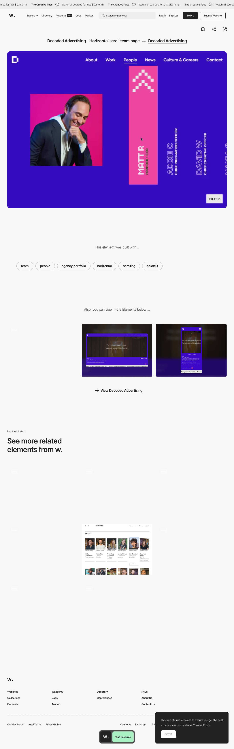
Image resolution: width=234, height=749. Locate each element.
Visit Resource (123, 736)
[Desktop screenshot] (117, 350)
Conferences (104, 697)
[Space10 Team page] (117, 549)
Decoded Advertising (167, 41)
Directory (46, 15)
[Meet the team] (191, 550)
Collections (13, 697)
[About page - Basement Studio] (191, 491)
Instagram (140, 724)
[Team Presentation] (42, 491)
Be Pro (190, 15)
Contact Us (148, 704)
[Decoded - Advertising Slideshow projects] (42, 349)
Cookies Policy (15, 724)
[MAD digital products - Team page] (42, 608)
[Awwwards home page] (105, 736)
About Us (146, 697)
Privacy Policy (53, 724)
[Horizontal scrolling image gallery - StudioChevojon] (42, 549)
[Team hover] (117, 491)
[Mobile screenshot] (191, 350)
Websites (12, 691)
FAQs (144, 691)
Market (89, 15)
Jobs (78, 15)
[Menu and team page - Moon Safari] (117, 608)
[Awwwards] (12, 15)
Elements (12, 704)
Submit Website (213, 15)
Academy (64, 15)
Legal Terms (34, 724)
